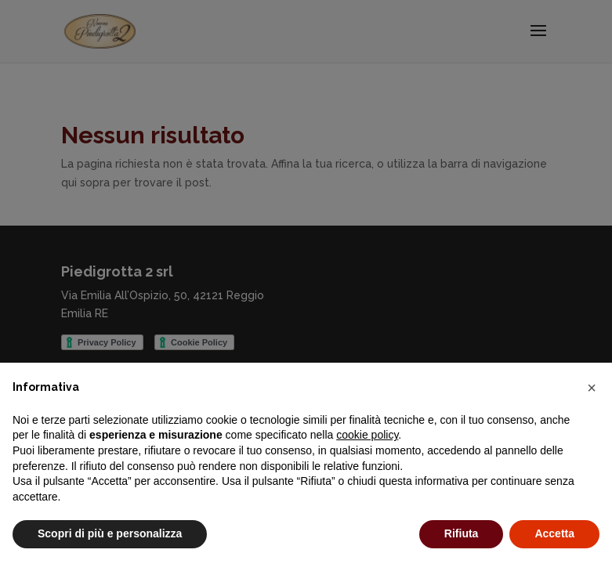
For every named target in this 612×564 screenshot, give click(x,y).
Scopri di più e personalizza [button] (110, 533)
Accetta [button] (554, 533)
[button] (591, 387)
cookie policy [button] (367, 434)
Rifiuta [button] (461, 533)
